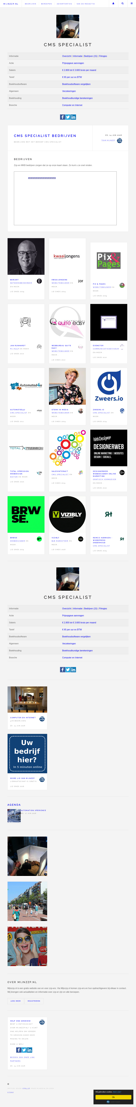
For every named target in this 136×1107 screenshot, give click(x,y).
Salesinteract (60, 471)
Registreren (34, 1001)
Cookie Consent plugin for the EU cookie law (113, 1101)
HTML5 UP (26, 1088)
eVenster (98, 346)
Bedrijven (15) (90, 56)
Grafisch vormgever (104, 479)
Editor (14, 477)
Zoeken (122, 3)
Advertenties (64, 4)
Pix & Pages (99, 284)
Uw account (113, 3)
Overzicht (66, 56)
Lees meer (16, 1001)
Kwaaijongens (60, 280)
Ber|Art (14, 280)
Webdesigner (17, 541)
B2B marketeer (60, 541)
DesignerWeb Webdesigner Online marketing (104, 473)
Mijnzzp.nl (10, 4)
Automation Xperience (33, 810)
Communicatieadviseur (106, 349)
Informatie (77, 56)
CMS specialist (18, 413)
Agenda (14, 804)
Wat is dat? (122, 1091)
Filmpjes (103, 56)
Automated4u (17, 410)
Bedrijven (30, 4)
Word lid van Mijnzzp (22, 778)
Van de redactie (86, 4)
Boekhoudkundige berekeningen (77, 98)
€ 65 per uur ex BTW (72, 77)
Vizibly (56, 538)
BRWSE (13, 538)
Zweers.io (98, 410)
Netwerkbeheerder (21, 283)
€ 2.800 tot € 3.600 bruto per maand (79, 70)
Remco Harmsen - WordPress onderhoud (102, 540)
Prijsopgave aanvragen (73, 63)
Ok (113, 1097)
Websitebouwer (61, 283)
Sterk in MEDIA (60, 410)
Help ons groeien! (20, 1021)
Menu (132, 3)
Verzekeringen (69, 91)
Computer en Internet (72, 105)
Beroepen (46, 4)
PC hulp (14, 349)
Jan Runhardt (18, 346)
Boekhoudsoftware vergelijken (76, 84)
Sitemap (10, 1092)
